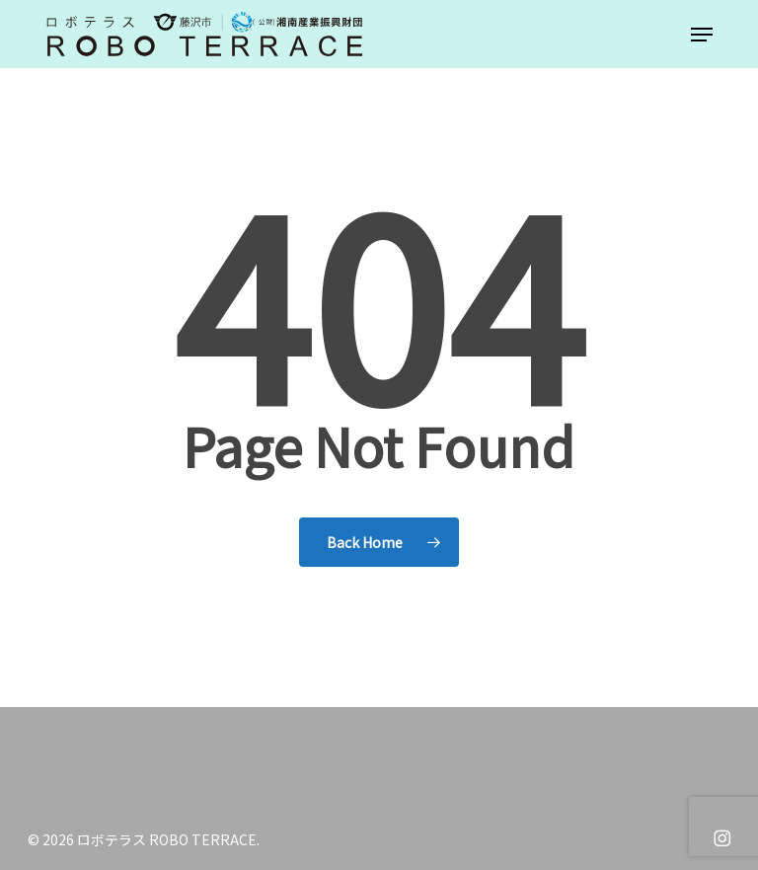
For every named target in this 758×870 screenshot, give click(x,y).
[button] (702, 34)
